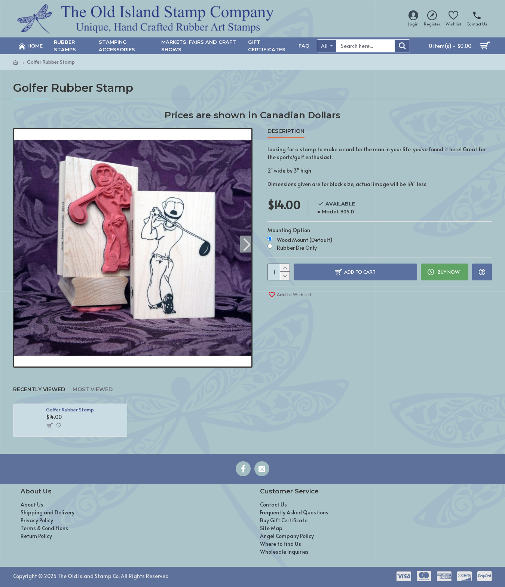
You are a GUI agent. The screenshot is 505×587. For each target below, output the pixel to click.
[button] (246, 243)
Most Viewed (93, 389)
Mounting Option (288, 230)
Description (285, 131)
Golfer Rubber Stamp (70, 410)
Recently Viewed (39, 389)
